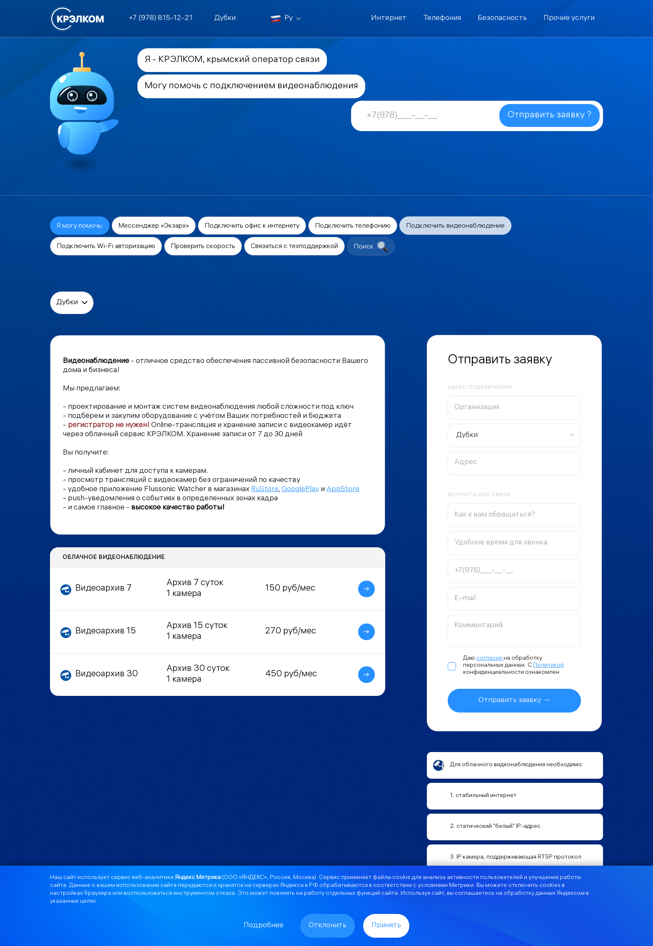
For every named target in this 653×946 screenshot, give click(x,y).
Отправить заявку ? (549, 115)
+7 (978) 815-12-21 (160, 18)
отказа (225, 894)
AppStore (342, 490)
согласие (489, 658)
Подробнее (264, 926)
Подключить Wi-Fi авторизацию (106, 246)
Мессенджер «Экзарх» (153, 226)
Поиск (371, 246)
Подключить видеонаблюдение (455, 226)
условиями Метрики (446, 886)
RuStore (265, 490)
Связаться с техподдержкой (294, 246)
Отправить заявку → (514, 701)
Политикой (548, 666)
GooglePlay (300, 490)
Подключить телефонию (353, 226)
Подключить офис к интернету (251, 226)
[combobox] (514, 435)
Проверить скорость (203, 246)
